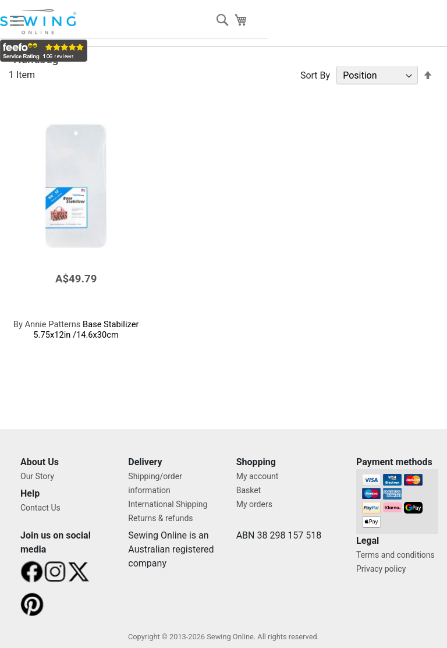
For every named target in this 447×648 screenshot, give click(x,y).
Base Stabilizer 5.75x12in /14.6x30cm (76, 329)
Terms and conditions (395, 555)
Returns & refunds (160, 518)
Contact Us (40, 507)
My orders (254, 504)
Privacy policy (381, 568)
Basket (248, 490)
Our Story (37, 476)
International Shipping (167, 504)
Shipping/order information (155, 483)
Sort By (315, 75)
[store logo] (39, 22)
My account (257, 476)
